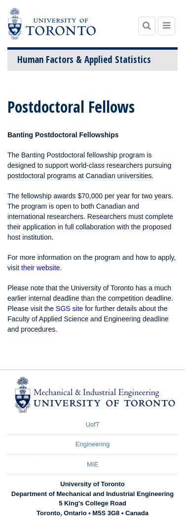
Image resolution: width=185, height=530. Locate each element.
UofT (92, 424)
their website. (41, 268)
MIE (92, 464)
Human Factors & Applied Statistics (84, 59)
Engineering (92, 444)
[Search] (146, 26)
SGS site (69, 308)
